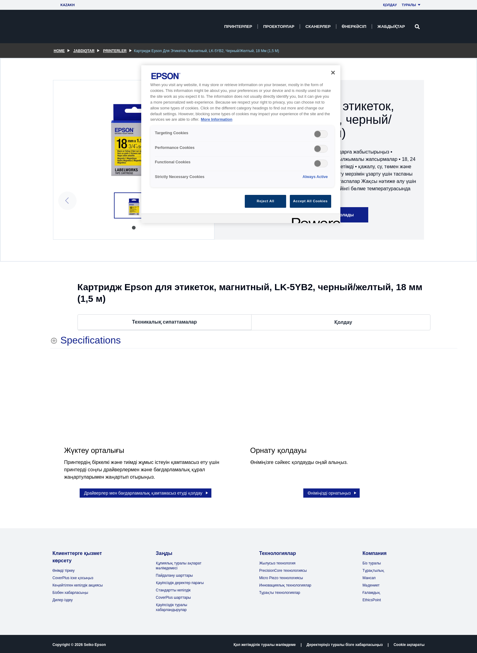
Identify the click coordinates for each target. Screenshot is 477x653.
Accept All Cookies (310, 201)
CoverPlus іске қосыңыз (72, 576)
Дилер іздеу (62, 598)
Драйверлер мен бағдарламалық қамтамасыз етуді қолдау (146, 491)
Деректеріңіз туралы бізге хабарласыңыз (345, 643)
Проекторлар (278, 26)
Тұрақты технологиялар (279, 591)
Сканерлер (318, 26)
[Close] (333, 72)
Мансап (369, 576)
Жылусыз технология (277, 562)
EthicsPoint (371, 598)
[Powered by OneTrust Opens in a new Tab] (314, 219)
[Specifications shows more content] (85, 340)
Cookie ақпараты (409, 643)
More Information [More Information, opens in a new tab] (217, 119)
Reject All (265, 201)
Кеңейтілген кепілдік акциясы (77, 584)
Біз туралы (371, 562)
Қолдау (390, 5)
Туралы (412, 5)
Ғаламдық (371, 591)
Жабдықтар (391, 26)
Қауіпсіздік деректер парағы (180, 581)
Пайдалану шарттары (174, 574)
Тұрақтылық (373, 569)
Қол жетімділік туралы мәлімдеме (264, 643)
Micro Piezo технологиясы (281, 576)
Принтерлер (238, 26)
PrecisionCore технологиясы (283, 569)
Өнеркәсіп (354, 26)
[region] (240, 144)
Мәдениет (371, 584)
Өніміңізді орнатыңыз (332, 491)
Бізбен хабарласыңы (70, 591)
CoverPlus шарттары (173, 596)
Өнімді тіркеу (63, 569)
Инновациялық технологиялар (285, 584)
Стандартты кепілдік (173, 589)
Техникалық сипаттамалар (164, 322)
